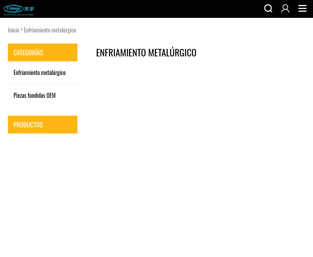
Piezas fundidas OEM (35, 95)
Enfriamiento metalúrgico (50, 30)
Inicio (13, 30)
